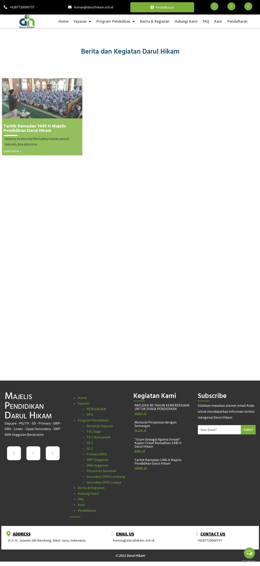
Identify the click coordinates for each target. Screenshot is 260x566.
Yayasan (83, 403)
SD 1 (90, 442)
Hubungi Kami (88, 493)
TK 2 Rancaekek (98, 437)
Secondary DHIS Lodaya (104, 482)
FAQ (81, 499)
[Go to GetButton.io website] (249, 561)
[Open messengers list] (249, 553)
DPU (90, 414)
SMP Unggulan (98, 459)
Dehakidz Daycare (100, 426)
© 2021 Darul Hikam (130, 555)
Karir (81, 504)
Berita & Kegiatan (91, 487)
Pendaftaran (87, 510)
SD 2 (90, 448)
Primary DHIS (97, 454)
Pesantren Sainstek (101, 471)
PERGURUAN (96, 409)
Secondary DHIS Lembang (106, 476)
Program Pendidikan (93, 420)
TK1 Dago (94, 431)
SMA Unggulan (97, 465)
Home (82, 398)
